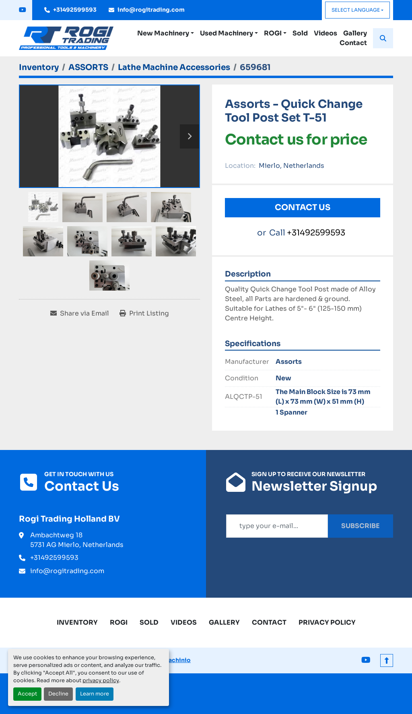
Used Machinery (226, 33)
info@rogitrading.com (151, 9)
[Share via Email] (79, 313)
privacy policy (100, 680)
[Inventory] (39, 67)
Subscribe (360, 526)
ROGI (273, 33)
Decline (58, 694)
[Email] (277, 526)
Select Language (356, 10)
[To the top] (386, 660)
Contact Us (302, 207)
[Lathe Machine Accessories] (174, 67)
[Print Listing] (144, 313)
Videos (325, 33)
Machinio (177, 660)
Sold (300, 33)
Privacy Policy (327, 622)
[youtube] (22, 10)
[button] (165, 33)
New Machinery (163, 33)
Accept (27, 694)
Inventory (77, 622)
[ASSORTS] (88, 67)
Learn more (94, 694)
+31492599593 (75, 9)
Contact (353, 43)
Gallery (355, 33)
